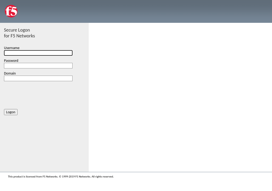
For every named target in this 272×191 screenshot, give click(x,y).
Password (11, 60)
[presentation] (44, 94)
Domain (10, 73)
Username (12, 48)
